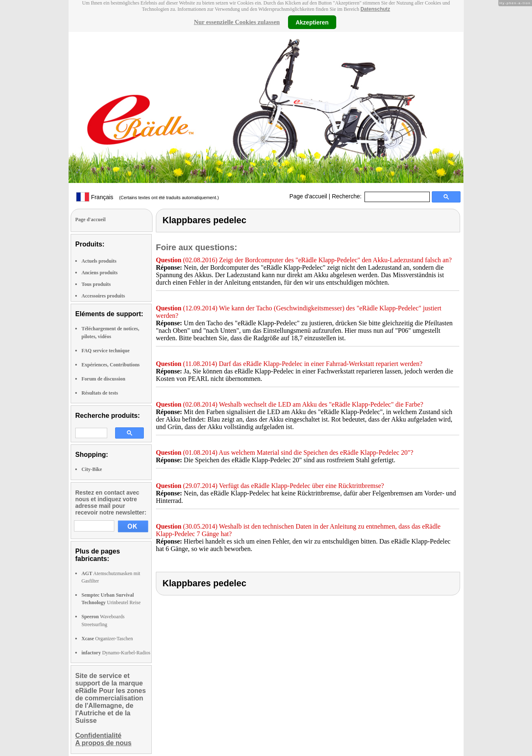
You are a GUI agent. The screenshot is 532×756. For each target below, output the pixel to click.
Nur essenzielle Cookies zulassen (237, 22)
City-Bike (91, 469)
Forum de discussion (103, 379)
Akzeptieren (312, 22)
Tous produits (96, 284)
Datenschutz (375, 9)
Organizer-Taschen (107, 638)
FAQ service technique (105, 351)
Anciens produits (99, 273)
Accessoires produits (103, 296)
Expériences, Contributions (110, 365)
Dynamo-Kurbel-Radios (115, 653)
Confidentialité (98, 735)
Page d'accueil (308, 196)
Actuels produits (98, 261)
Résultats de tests (99, 393)
